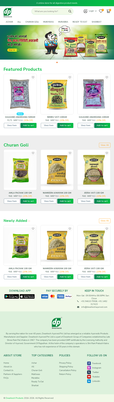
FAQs (6, 377)
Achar (9, 21)
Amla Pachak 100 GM (20, 193)
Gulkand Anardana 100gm (94, 117)
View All (105, 220)
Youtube (93, 377)
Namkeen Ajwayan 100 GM (57, 193)
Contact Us (8, 370)
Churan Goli (32, 21)
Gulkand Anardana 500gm (20, 117)
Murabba (63, 21)
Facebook (94, 363)
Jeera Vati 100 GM (94, 193)
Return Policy (65, 374)
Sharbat (97, 21)
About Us (8, 366)
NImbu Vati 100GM (57, 117)
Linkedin (93, 381)
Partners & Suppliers (13, 374)
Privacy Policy (65, 363)
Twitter (93, 372)
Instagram (94, 368)
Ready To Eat (80, 21)
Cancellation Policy (67, 370)
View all (105, 145)
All (19, 21)
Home (6, 363)
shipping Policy (66, 366)
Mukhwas (48, 21)
